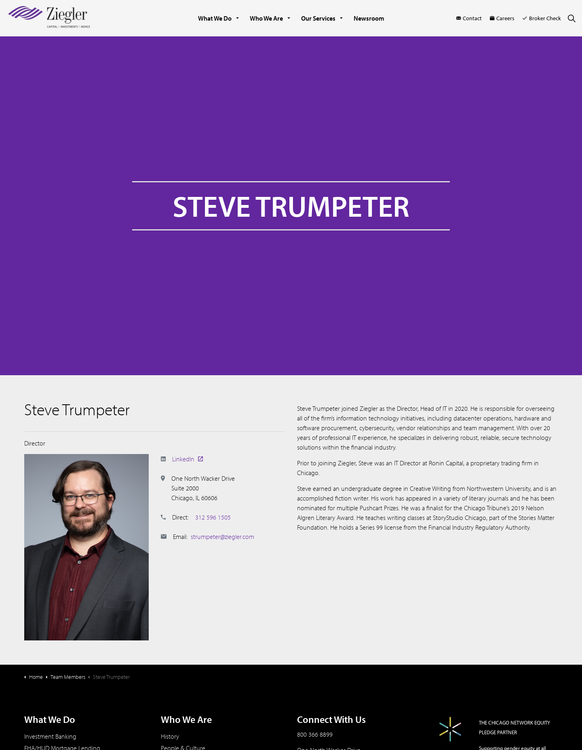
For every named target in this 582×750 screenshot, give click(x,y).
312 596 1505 (213, 517)
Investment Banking (50, 736)
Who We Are (266, 18)
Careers (502, 18)
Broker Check (542, 18)
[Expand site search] (571, 18)
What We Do (215, 18)
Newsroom (369, 18)
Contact (469, 18)
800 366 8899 (315, 734)
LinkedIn (187, 459)
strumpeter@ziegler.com (222, 536)
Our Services (318, 18)
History (170, 736)
